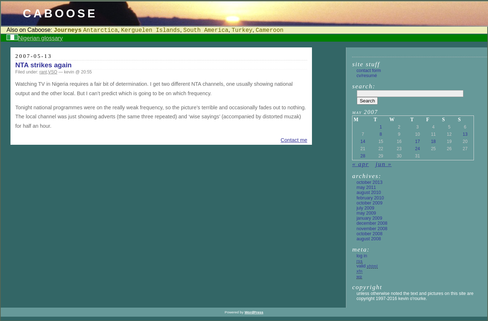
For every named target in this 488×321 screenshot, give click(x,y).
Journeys (68, 30)
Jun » (383, 164)
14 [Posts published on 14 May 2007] (362, 141)
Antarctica (100, 30)
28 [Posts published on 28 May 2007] (362, 156)
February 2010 (370, 197)
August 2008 (368, 238)
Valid (367, 266)
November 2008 (372, 228)
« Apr (360, 164)
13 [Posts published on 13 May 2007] (465, 134)
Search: (363, 86)
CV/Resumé (366, 75)
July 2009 (365, 208)
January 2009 (369, 218)
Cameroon (269, 30)
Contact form (368, 70)
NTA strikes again (43, 65)
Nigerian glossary (40, 38)
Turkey (242, 30)
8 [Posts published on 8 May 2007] (381, 134)
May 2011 (366, 187)
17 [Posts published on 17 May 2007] (417, 141)
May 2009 (366, 213)
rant (43, 72)
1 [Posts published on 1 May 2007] (381, 127)
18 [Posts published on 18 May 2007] (433, 141)
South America (205, 30)
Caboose (60, 13)
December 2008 (372, 223)
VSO (52, 72)
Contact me (294, 140)
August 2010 (368, 192)
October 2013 (369, 182)
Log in (361, 255)
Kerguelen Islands (150, 30)
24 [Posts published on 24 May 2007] (417, 148)
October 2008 (369, 233)
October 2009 (369, 203)
